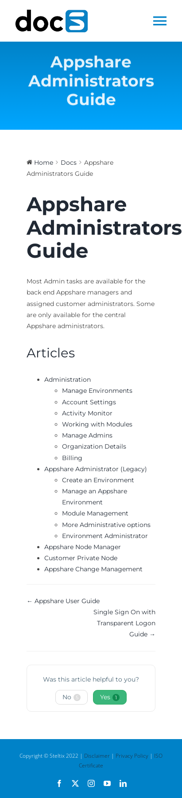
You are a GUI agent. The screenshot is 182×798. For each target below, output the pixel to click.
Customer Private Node (80, 558)
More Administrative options (106, 525)
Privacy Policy (132, 755)
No (71, 697)
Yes (110, 697)
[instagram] (91, 783)
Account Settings (89, 402)
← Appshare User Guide (63, 601)
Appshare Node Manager (82, 547)
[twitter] (75, 783)
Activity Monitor (87, 413)
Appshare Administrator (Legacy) (95, 469)
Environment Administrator (105, 536)
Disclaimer (97, 755)
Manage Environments (97, 391)
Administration (67, 380)
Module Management (95, 513)
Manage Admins (87, 435)
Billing (72, 458)
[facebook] (59, 783)
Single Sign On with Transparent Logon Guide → (124, 623)
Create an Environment (98, 480)
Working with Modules (97, 424)
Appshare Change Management (93, 569)
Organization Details (94, 446)
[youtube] (107, 783)
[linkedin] (123, 783)
